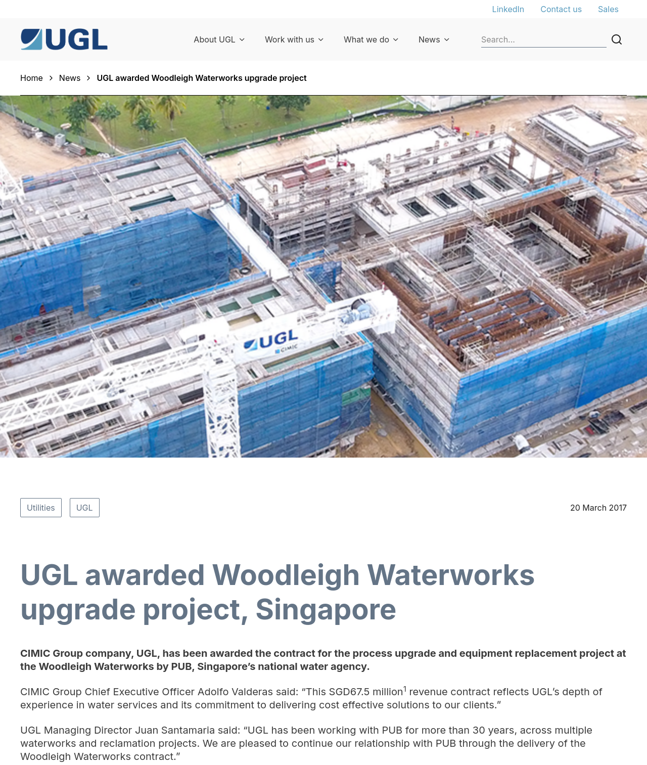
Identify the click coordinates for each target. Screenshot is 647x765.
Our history (213, 626)
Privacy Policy (560, 641)
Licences (550, 693)
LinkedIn (508, 9)
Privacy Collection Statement (567, 660)
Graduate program (454, 641)
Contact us (561, 9)
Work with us (289, 39)
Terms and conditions (574, 679)
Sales (608, 9)
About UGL (215, 39)
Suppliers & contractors (464, 655)
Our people (213, 641)
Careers (435, 626)
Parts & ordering (336, 655)
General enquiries (566, 626)
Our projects (329, 669)
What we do (366, 39)
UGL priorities (218, 655)
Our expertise (331, 641)
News (429, 39)
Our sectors (328, 626)
